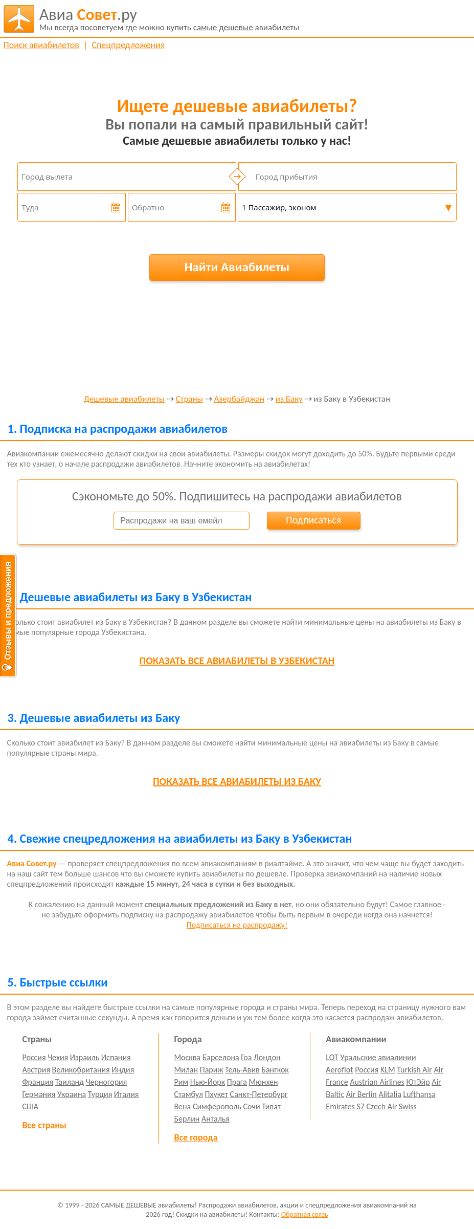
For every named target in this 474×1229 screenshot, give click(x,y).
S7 (360, 1106)
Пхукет (216, 1094)
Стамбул (188, 1094)
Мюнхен (263, 1082)
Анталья (215, 1119)
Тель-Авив (242, 1069)
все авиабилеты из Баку (237, 781)
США (30, 1106)
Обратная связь (304, 1214)
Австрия (36, 1069)
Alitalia (389, 1094)
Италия (126, 1094)
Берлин (186, 1119)
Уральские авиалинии (378, 1057)
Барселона (220, 1057)
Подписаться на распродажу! (237, 925)
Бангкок (274, 1069)
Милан (186, 1069)
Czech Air (381, 1106)
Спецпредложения (128, 45)
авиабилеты (169, 19)
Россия (34, 1057)
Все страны (44, 1125)
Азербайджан (239, 399)
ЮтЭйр (418, 1082)
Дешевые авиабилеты (124, 399)
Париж (211, 1069)
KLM (387, 1069)
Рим (181, 1082)
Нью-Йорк (207, 1082)
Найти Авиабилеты (237, 267)
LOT (332, 1057)
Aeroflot (339, 1069)
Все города (195, 1137)
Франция (37, 1082)
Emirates (340, 1106)
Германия (38, 1094)
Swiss (408, 1106)
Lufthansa (419, 1094)
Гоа (246, 1057)
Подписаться (313, 520)
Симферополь (217, 1106)
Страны (189, 399)
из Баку (289, 399)
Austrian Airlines (377, 1082)
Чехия (58, 1057)
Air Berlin (361, 1094)
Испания (116, 1057)
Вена (182, 1106)
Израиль (84, 1057)
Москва (187, 1057)
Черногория (106, 1082)
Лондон (267, 1057)
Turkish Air (414, 1069)
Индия (122, 1069)
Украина (71, 1094)
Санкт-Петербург (259, 1094)
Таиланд (69, 1082)
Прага (237, 1082)
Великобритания (81, 1069)
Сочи (251, 1106)
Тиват (271, 1106)
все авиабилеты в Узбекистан (237, 660)
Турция (100, 1094)
